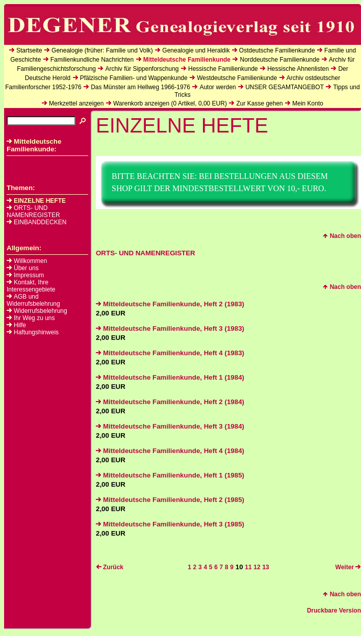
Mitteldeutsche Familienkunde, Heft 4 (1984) (170, 451)
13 (265, 567)
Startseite (29, 50)
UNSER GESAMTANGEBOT (284, 87)
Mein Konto (307, 103)
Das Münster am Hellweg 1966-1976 (140, 87)
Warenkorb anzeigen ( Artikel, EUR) (170, 103)
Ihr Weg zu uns (34, 318)
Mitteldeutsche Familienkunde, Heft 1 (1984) (170, 377)
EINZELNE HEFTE (36, 200)
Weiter (348, 567)
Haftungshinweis (36, 332)
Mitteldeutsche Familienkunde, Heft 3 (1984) (170, 426)
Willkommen (30, 260)
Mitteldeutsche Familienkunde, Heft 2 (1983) (170, 304)
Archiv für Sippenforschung (141, 68)
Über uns (26, 268)
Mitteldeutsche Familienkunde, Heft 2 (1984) (170, 402)
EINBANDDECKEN (36, 222)
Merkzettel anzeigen (76, 103)
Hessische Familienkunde (223, 68)
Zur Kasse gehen (259, 103)
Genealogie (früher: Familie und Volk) (102, 50)
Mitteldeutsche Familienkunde (186, 59)
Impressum (29, 275)
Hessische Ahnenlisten (298, 68)
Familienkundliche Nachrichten (92, 59)
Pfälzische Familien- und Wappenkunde (134, 78)
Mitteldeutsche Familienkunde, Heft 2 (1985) (170, 499)
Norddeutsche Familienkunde (279, 59)
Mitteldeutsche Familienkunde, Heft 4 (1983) (170, 353)
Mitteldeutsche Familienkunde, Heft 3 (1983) (170, 328)
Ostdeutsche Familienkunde (277, 50)
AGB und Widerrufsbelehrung (33, 300)
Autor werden (217, 87)
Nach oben (342, 236)
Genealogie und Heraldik (195, 50)
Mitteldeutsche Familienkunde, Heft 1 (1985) (170, 475)
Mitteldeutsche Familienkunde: (34, 145)
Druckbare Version (334, 610)
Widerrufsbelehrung (40, 310)
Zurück (109, 567)
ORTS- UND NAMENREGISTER (33, 211)
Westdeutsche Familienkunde (237, 78)
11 (248, 567)
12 (256, 567)
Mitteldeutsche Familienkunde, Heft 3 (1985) (170, 524)
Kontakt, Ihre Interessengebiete (31, 286)
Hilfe (20, 325)
